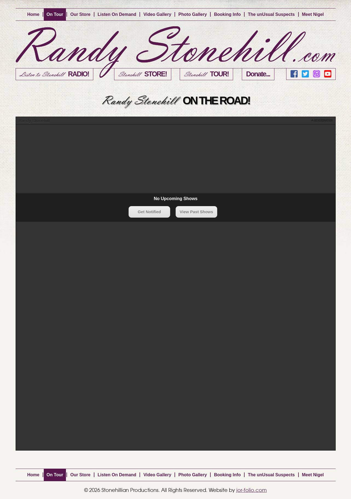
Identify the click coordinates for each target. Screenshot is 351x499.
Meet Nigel (313, 14)
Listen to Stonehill (54, 74)
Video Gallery (157, 14)
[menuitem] (33, 14)
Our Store (80, 14)
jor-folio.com (251, 490)
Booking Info (227, 14)
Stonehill (142, 74)
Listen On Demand (117, 14)
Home (33, 14)
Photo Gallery (192, 14)
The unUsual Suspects (271, 14)
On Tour (55, 14)
